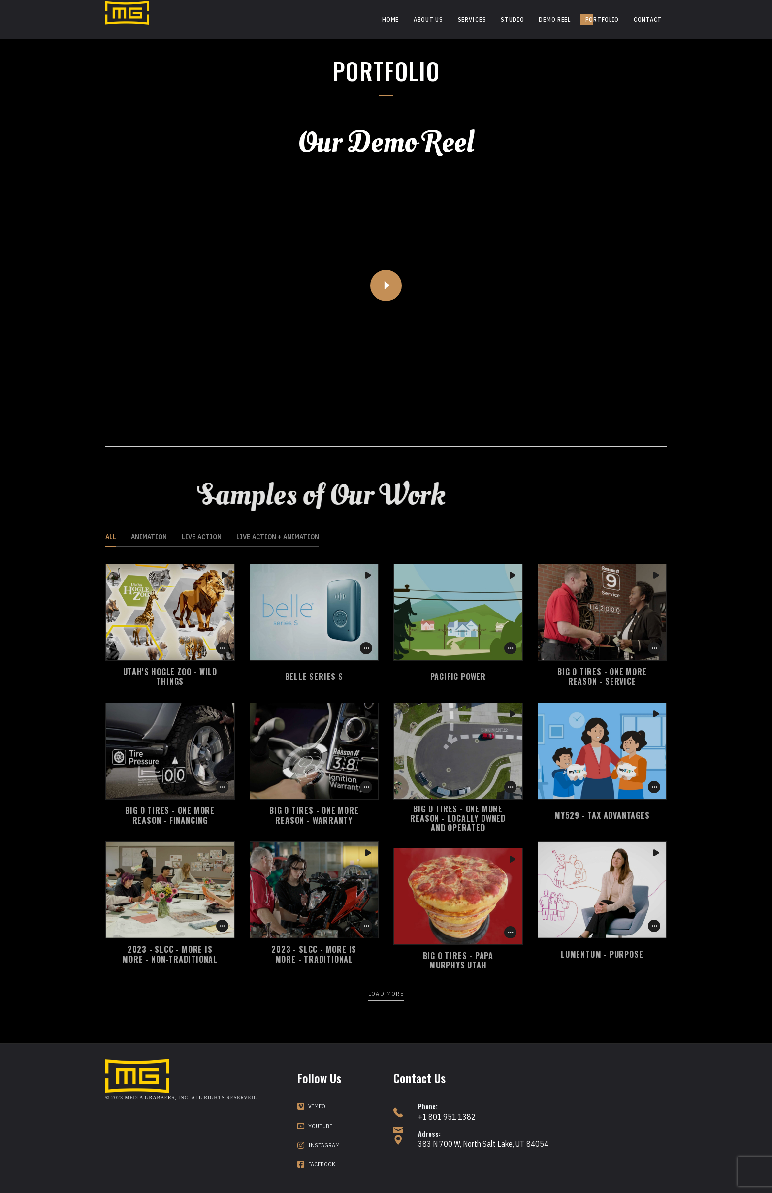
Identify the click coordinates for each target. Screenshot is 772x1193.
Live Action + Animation (277, 536)
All (110, 536)
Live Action (202, 536)
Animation (149, 536)
